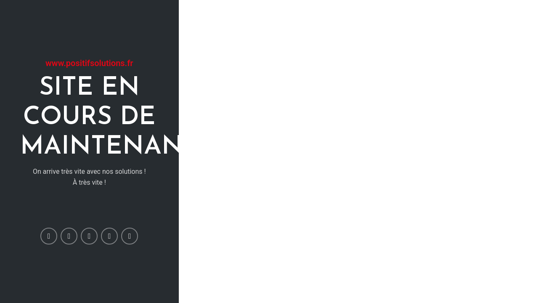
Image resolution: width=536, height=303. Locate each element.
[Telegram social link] (129, 236)
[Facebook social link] (48, 236)
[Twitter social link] (69, 236)
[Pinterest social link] (89, 236)
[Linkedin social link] (109, 236)
